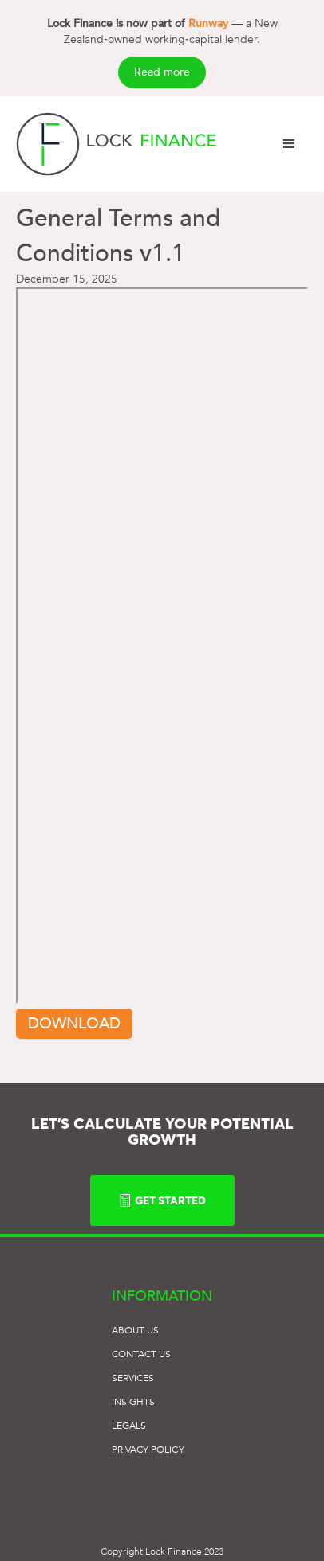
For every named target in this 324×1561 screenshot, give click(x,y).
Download (74, 1023)
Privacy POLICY (148, 1449)
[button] (289, 144)
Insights (134, 1401)
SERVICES (133, 1378)
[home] (116, 144)
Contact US (142, 1354)
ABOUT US (136, 1330)
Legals (129, 1425)
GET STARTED (162, 1200)
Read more (162, 72)
